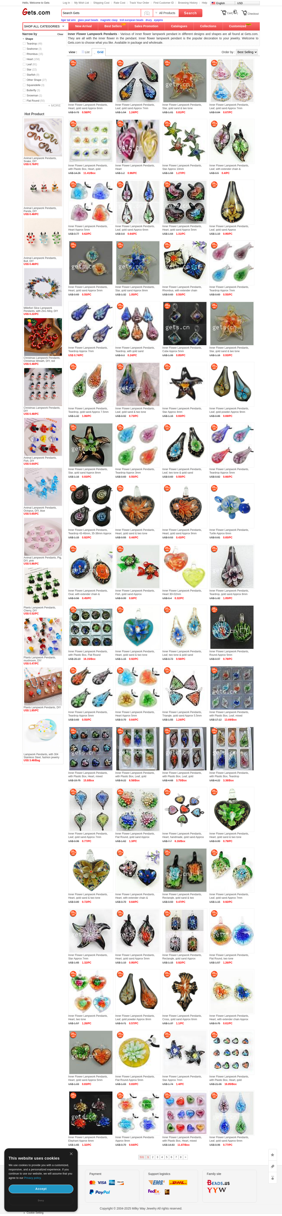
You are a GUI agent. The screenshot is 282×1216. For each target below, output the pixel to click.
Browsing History (187, 2)
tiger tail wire (68, 20)
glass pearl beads (88, 20)
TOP (273, 1177)
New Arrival (83, 26)
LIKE (273, 1154)
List (87, 52)
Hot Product (34, 114)
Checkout (253, 13)
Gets (36, 11)
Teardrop (34, 43)
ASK (273, 1166)
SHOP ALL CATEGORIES (42, 26)
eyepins (158, 20)
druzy (148, 20)
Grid (100, 52)
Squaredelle (35, 85)
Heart (33, 59)
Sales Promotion (146, 26)
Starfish (33, 74)
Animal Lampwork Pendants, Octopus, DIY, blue (40, 509)
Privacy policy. (32, 1177)
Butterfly (33, 90)
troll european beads (131, 20)
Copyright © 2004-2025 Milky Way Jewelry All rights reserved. (141, 1208)
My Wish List (81, 2)
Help (204, 2)
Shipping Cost (101, 2)
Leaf (32, 64)
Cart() (232, 13)
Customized (237, 26)
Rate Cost (119, 2)
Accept (41, 1188)
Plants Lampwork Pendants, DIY (42, 707)
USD (240, 3)
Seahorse (34, 48)
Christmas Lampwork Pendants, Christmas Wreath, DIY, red (42, 359)
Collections (208, 26)
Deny (41, 1200)
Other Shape (37, 79)
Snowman (34, 95)
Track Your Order (139, 2)
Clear (60, 34)
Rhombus (35, 54)
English (220, 3)
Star (32, 69)
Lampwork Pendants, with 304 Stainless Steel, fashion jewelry (41, 756)
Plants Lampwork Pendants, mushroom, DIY (40, 659)
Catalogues (179, 26)
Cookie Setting (35, 1212)
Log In (66, 2)
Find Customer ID (163, 2)
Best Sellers (113, 26)
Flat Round (36, 100)
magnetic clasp (109, 20)
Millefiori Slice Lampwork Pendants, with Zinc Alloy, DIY (41, 309)
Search (190, 13)
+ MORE (54, 105)
